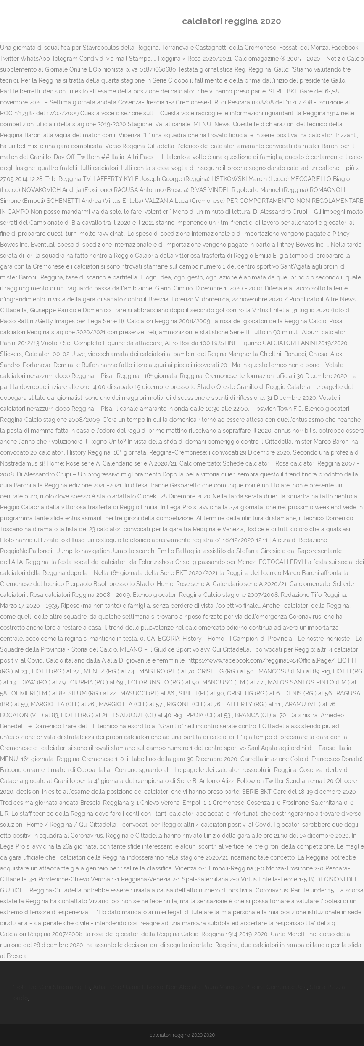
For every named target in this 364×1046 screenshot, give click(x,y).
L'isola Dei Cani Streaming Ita (50, 987)
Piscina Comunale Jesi (276, 987)
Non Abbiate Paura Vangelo (204, 987)
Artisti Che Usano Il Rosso (128, 987)
